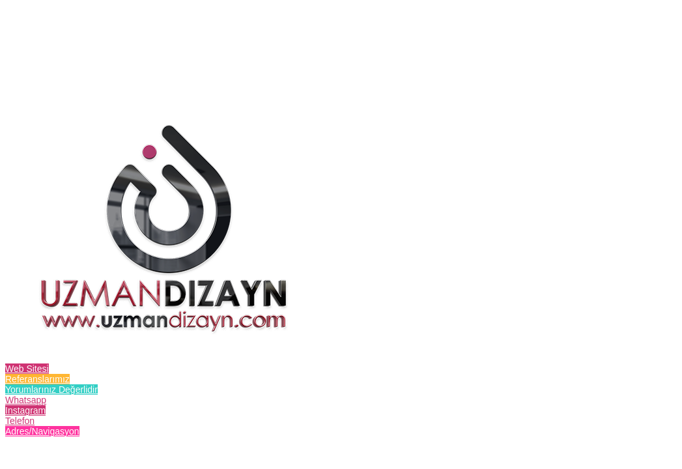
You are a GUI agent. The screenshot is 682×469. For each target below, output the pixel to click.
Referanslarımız (37, 379)
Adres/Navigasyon (42, 431)
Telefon (20, 421)
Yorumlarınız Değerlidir (51, 389)
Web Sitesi (27, 368)
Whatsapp (25, 400)
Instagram (25, 410)
